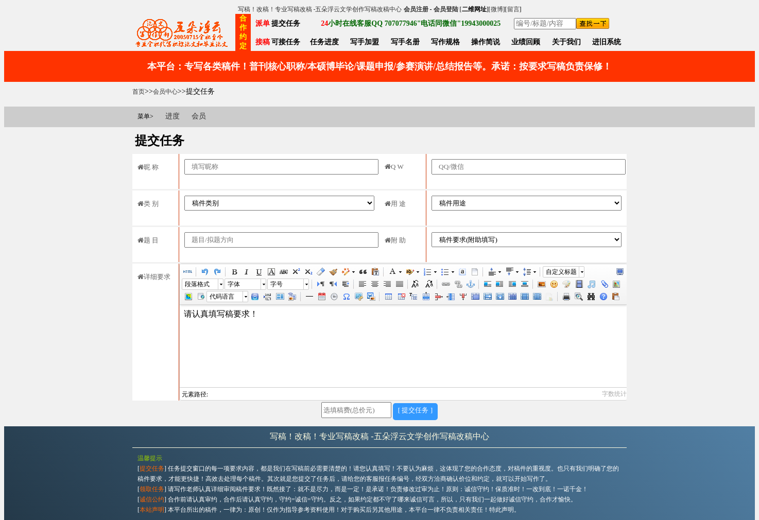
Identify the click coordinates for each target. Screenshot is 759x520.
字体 (234, 284)
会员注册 (416, 9)
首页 (138, 91)
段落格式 (197, 284)
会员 (199, 116)
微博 (497, 9)
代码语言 (222, 296)
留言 (513, 9)
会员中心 (165, 91)
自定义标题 (561, 271)
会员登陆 (446, 9)
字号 (276, 284)
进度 (172, 116)
